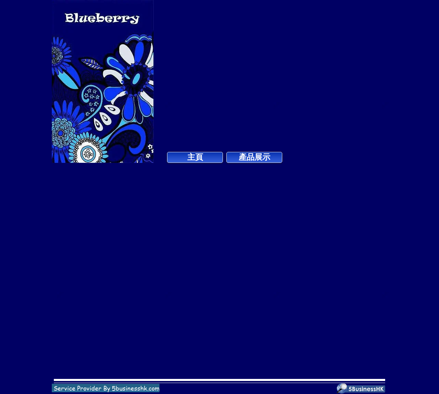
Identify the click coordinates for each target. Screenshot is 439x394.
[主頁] (195, 157)
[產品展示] (254, 157)
